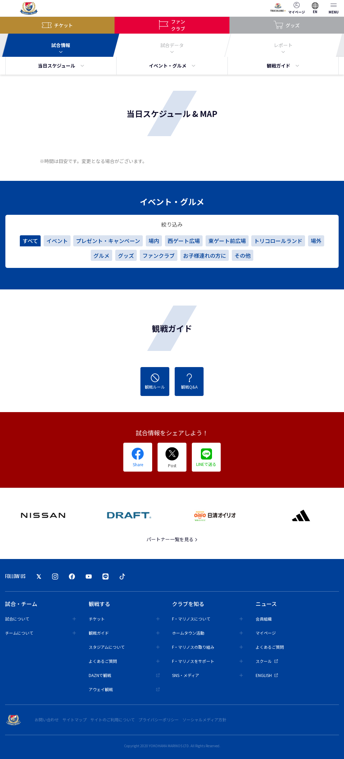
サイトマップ (74, 719)
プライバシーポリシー (158, 719)
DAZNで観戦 (124, 675)
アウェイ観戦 (124, 689)
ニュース (266, 604)
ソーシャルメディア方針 (204, 719)
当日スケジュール (61, 65)
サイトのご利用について (112, 719)
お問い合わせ (47, 719)
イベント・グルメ (172, 65)
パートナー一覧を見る (172, 539)
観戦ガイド (283, 65)
